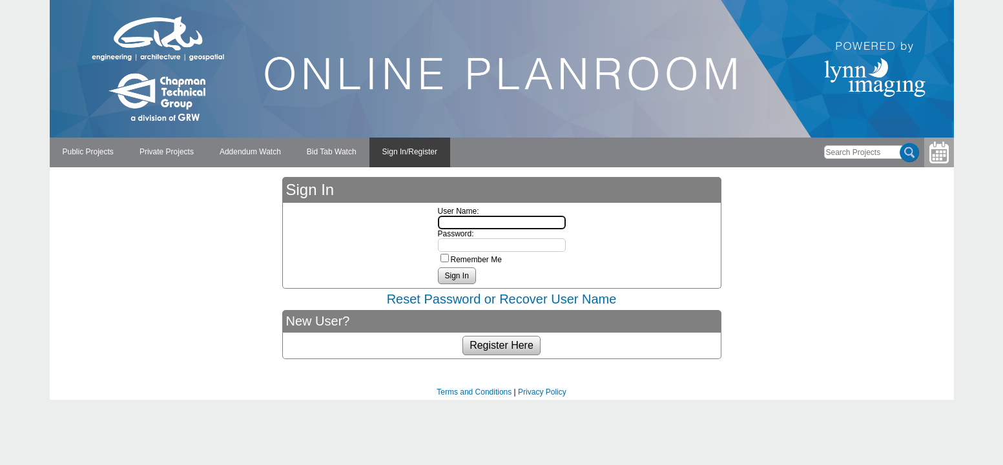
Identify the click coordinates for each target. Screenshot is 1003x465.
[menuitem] (88, 152)
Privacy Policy (542, 392)
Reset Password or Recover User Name (502, 299)
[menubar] (250, 152)
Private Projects (167, 151)
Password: (456, 233)
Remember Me (476, 259)
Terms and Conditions (474, 392)
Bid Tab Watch (332, 151)
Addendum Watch (250, 151)
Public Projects (88, 151)
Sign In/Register (409, 151)
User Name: (458, 211)
